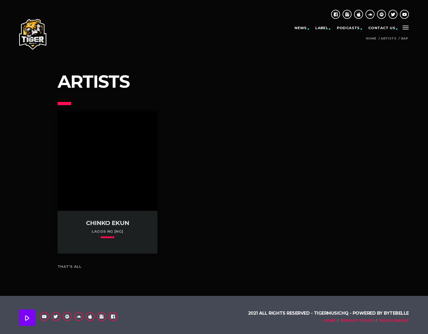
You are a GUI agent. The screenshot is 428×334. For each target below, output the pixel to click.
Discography (394, 320)
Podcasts (348, 28)
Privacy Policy (357, 320)
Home (371, 38)
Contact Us (381, 28)
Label (321, 28)
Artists (388, 38)
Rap (404, 38)
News (301, 28)
